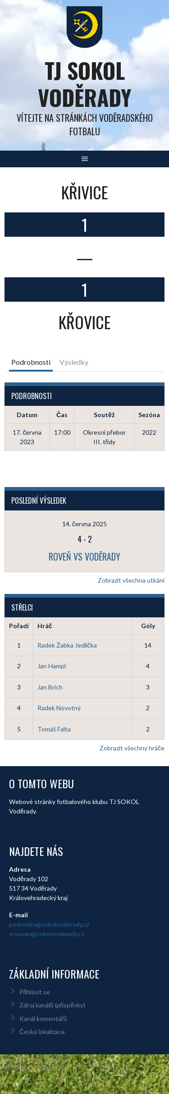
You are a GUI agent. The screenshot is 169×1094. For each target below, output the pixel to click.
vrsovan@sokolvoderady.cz (46, 934)
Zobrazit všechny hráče (132, 748)
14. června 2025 (84, 524)
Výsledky (73, 362)
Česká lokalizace (42, 1031)
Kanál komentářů (43, 1018)
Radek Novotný (59, 708)
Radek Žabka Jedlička (67, 645)
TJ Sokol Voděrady (84, 83)
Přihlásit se (34, 992)
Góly (148, 626)
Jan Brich (50, 687)
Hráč (44, 626)
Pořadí (19, 626)
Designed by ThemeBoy (34, 1068)
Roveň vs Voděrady (84, 556)
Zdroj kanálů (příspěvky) (52, 1005)
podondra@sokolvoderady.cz (49, 924)
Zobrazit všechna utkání (131, 580)
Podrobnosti (30, 362)
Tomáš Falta (54, 729)
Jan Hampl (51, 666)
